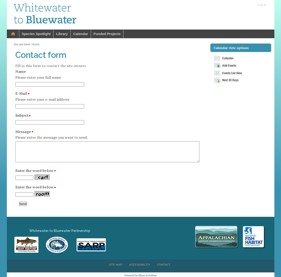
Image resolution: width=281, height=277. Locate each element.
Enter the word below (34, 170)
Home (13, 34)
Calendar (80, 34)
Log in (261, 5)
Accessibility (139, 264)
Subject (22, 115)
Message (23, 131)
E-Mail (21, 93)
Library (62, 34)
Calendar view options (231, 48)
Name (20, 71)
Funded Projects (107, 34)
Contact (164, 264)
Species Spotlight (36, 34)
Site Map (115, 264)
